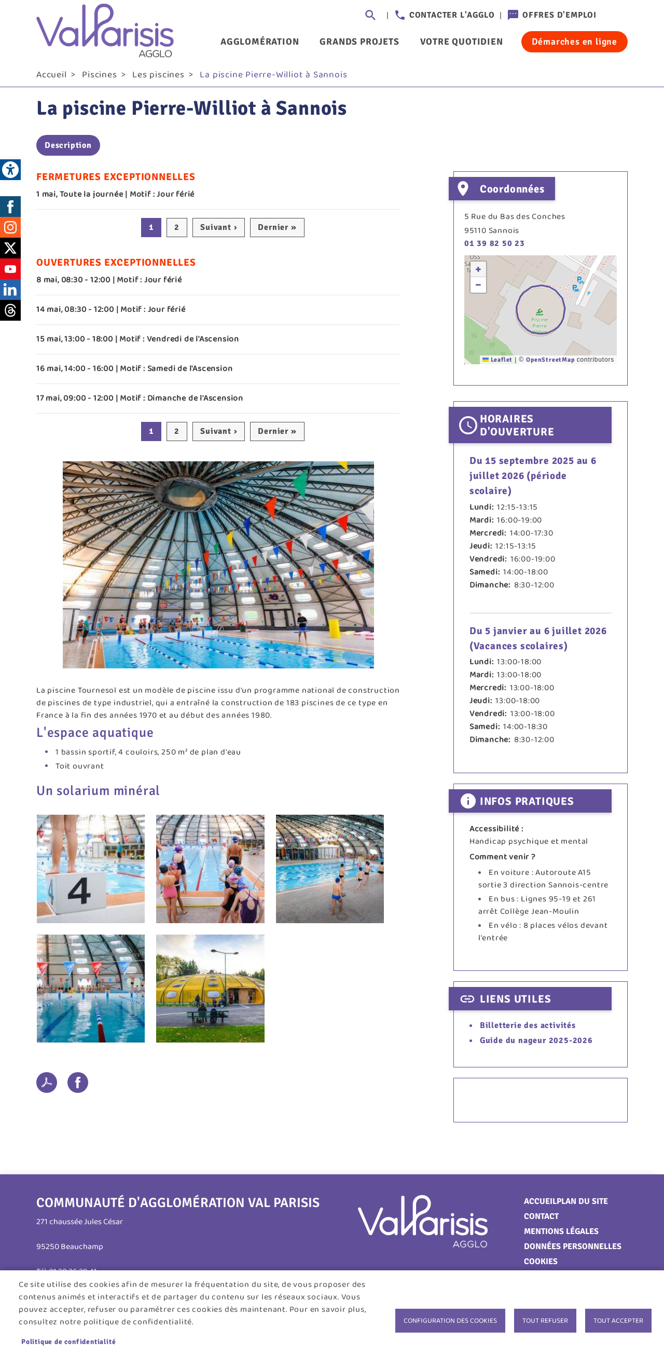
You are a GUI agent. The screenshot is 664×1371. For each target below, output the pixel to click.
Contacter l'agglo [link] (452, 15)
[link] (10, 169)
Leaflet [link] (497, 363)
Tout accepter (618, 1320)
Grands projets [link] (359, 41)
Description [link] (68, 149)
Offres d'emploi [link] (559, 15)
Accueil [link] (51, 78)
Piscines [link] (99, 78)
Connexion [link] (617, 15)
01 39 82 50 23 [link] (494, 247)
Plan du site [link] (582, 1205)
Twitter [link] (10, 251)
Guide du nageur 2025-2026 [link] (536, 1044)
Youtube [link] (10, 272)
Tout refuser (545, 1320)
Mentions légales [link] (561, 1235)
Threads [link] (10, 314)
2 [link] (176, 231)
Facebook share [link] (77, 1086)
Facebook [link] (10, 210)
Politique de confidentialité (68, 1341)
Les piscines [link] (158, 78)
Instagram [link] (10, 231)
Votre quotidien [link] (461, 41)
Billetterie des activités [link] (528, 1029)
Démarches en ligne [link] (574, 41)
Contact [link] (541, 1220)
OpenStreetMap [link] (550, 363)
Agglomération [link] (259, 41)
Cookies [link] (541, 1265)
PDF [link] (46, 1086)
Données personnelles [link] (572, 1250)
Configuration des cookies (450, 1320)
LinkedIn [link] (10, 293)
